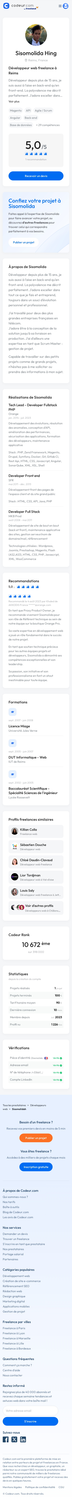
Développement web (16, 1276)
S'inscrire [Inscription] (30, 1421)
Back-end (31, 118)
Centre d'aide (11, 1370)
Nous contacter (12, 1375)
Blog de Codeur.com (16, 1212)
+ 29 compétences (48, 125)
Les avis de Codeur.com (18, 1217)
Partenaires (10, 1259)
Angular (15, 118)
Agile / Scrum (43, 110)
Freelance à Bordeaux (17, 1348)
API (28, 110)
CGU (61, 1487)
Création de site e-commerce (22, 1281)
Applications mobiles (16, 1306)
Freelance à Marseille (16, 1338)
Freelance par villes (17, 1322)
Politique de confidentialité (40, 1487)
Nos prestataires (13, 1249)
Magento (16, 110)
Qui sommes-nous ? (15, 1197)
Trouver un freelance (16, 1239)
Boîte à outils (11, 1207)
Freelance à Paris (14, 1328)
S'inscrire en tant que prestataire (24, 1244)
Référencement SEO (16, 1286)
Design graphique (14, 1296)
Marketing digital (14, 1301)
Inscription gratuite (36, 1167)
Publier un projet (23, 242)
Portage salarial (13, 1254)
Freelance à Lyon (14, 1333)
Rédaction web (12, 1291)
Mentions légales (12, 1487)
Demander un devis (15, 1234)
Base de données (21, 125)
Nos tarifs (9, 1202)
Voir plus (14, 101)
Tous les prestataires (14, 1105)
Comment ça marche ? (17, 1365)
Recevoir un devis (36, 176)
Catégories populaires (18, 1270)
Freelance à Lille (13, 1343)
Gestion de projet (14, 1311)
